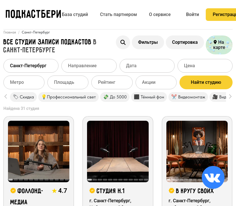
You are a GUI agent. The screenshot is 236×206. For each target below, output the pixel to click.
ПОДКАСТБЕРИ (34, 15)
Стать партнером (118, 14)
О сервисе (160, 14)
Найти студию (206, 82)
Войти (192, 14)
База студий (75, 14)
